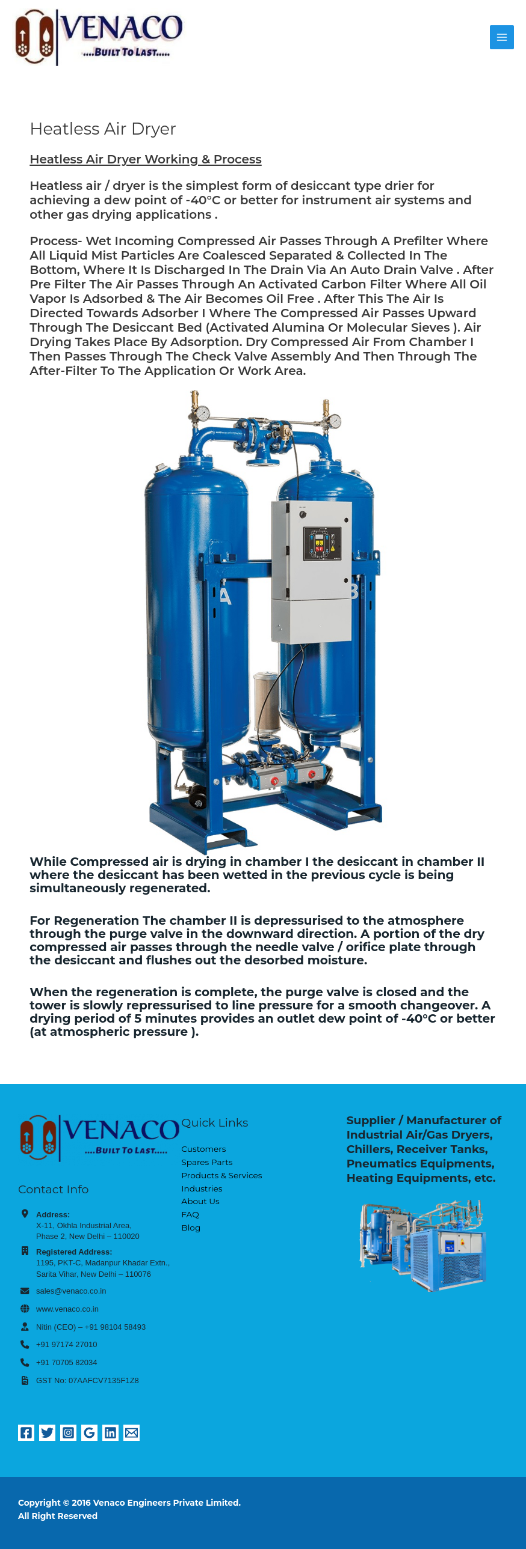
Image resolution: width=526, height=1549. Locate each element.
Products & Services (221, 1175)
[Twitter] (47, 1433)
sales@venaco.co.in (71, 1290)
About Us (200, 1201)
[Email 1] (131, 1433)
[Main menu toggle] (502, 37)
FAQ (190, 1214)
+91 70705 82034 (66, 1362)
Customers (203, 1149)
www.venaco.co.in (67, 1308)
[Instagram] (68, 1433)
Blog (190, 1227)
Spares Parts (206, 1162)
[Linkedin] (110, 1433)
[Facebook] (26, 1433)
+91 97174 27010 (66, 1344)
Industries (201, 1188)
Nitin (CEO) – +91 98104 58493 (91, 1326)
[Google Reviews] (89, 1433)
